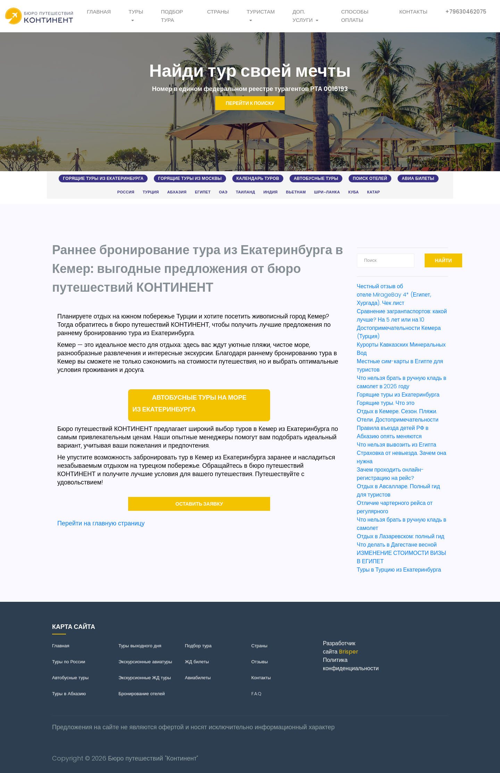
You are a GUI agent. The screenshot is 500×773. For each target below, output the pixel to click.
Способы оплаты (354, 16)
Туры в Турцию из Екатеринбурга (399, 570)
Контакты (413, 11)
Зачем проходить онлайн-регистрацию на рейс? (390, 474)
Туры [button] (135, 11)
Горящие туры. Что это (386, 403)
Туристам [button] (261, 11)
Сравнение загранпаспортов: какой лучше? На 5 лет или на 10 (402, 315)
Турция (151, 192)
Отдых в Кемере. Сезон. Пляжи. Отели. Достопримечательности (398, 415)
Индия (271, 192)
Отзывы (259, 661)
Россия (125, 192)
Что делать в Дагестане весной (397, 545)
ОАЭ (223, 192)
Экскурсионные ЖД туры (144, 677)
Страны (218, 11)
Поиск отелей (370, 178)
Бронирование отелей (141, 693)
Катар (373, 192)
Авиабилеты (198, 677)
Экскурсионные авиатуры (145, 661)
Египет (202, 192)
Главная (99, 11)
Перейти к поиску (250, 103)
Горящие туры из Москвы (190, 178)
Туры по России (68, 661)
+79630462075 (465, 11)
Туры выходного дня (139, 645)
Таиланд (245, 192)
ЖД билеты (197, 661)
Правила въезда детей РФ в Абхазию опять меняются (393, 432)
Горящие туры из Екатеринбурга (103, 178)
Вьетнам (296, 192)
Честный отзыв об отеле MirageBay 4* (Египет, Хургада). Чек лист (394, 294)
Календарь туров (257, 178)
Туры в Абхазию (69, 693)
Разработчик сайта (340, 647)
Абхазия (177, 192)
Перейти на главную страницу (101, 523)
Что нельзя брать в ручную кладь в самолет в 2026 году (402, 382)
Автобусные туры (316, 178)
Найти (443, 260)
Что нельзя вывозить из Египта (396, 445)
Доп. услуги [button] (302, 16)
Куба (353, 192)
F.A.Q (256, 693)
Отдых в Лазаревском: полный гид (400, 536)
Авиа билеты (418, 178)
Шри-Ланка (327, 192)
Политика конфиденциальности (351, 664)
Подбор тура (172, 16)
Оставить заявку (199, 503)
